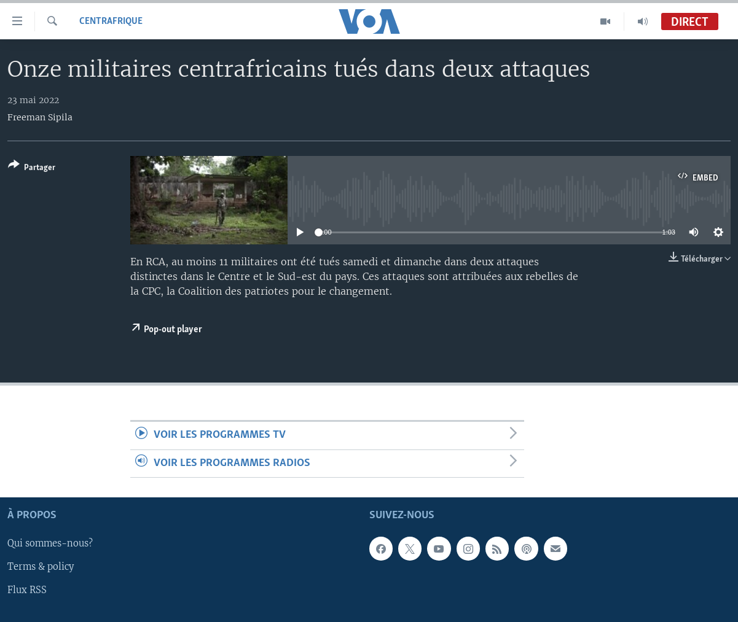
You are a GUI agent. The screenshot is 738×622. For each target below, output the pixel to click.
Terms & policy (40, 567)
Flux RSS (27, 590)
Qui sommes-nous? (50, 544)
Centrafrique (111, 21)
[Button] (31, 168)
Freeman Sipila (40, 117)
